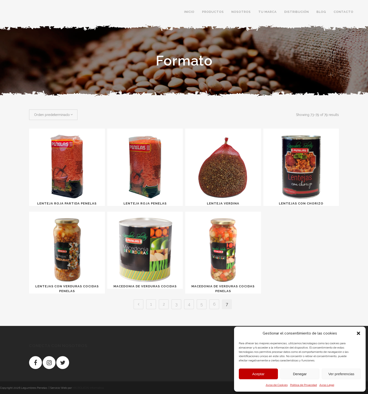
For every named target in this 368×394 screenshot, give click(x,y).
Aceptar (258, 374)
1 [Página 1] (151, 304)
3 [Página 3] (176, 304)
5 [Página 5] (201, 304)
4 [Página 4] (189, 304)
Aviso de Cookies (277, 385)
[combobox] (53, 115)
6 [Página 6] (214, 304)
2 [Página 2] (164, 304)
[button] (358, 333)
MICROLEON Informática (88, 387)
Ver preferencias (341, 374)
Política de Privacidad (303, 385)
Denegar (300, 374)
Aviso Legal (326, 385)
